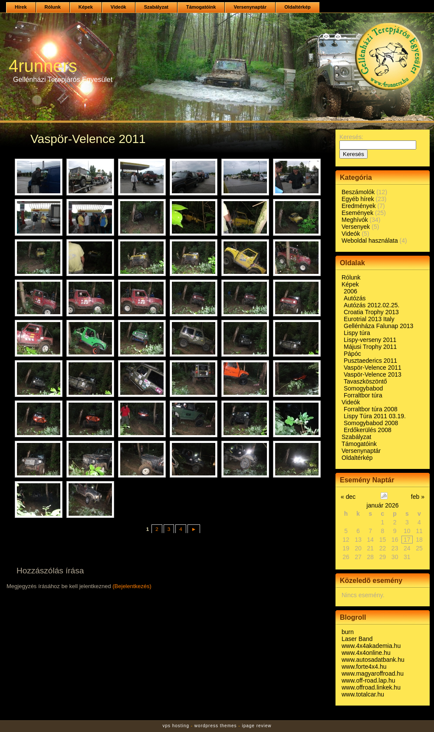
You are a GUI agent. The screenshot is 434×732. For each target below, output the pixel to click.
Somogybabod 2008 (371, 423)
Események (357, 212)
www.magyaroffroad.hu (373, 673)
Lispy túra (357, 332)
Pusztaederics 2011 (370, 360)
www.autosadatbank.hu (373, 659)
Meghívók (355, 219)
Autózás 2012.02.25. (371, 305)
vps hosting (175, 725)
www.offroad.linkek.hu (371, 687)
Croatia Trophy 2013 (371, 312)
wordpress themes (215, 725)
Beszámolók (358, 192)
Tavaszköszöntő (365, 381)
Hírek (21, 7)
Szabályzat (156, 7)
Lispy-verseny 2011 (370, 339)
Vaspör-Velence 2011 (372, 367)
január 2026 (383, 505)
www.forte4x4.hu (364, 666)
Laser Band (357, 638)
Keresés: (351, 136)
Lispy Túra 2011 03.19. (375, 416)
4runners (43, 65)
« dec (348, 496)
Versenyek (356, 226)
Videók (118, 7)
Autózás (355, 298)
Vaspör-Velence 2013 (372, 374)
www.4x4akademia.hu (371, 645)
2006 (350, 291)
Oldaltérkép (297, 7)
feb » (417, 496)
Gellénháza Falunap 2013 (378, 325)
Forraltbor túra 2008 (371, 409)
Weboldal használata (370, 240)
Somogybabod (363, 388)
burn (348, 631)
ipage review (256, 725)
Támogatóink (201, 7)
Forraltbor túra (363, 395)
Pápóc (352, 353)
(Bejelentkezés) (131, 586)
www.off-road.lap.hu (368, 680)
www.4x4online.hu (366, 652)
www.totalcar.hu (363, 694)
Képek (86, 7)
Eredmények (359, 205)
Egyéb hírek (358, 198)
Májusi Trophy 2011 (370, 346)
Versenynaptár (249, 7)
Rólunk (53, 7)
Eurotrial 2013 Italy (369, 319)
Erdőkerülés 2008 (367, 429)
